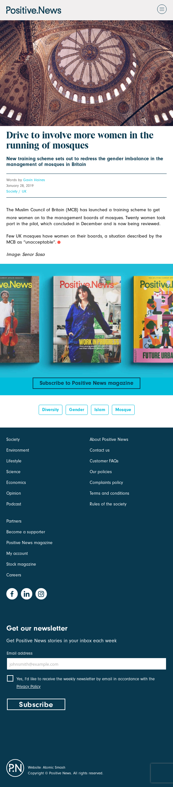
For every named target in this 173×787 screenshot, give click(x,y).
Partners (14, 521)
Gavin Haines (34, 180)
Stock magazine (21, 564)
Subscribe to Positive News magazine (86, 383)
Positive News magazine (29, 542)
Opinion (13, 493)
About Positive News (109, 439)
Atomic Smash (54, 767)
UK (24, 191)
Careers (13, 575)
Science (13, 471)
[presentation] (54, 733)
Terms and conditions (109, 493)
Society (11, 191)
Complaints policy (106, 482)
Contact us (100, 450)
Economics (16, 482)
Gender (76, 409)
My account (17, 553)
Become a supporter (25, 532)
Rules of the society (108, 504)
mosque (123, 409)
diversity (50, 409)
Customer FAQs (104, 461)
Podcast (13, 504)
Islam (99, 409)
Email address (20, 653)
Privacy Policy (28, 686)
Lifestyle (14, 461)
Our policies (101, 471)
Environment (17, 450)
